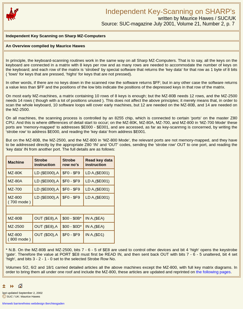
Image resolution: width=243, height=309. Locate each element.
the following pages (213, 272)
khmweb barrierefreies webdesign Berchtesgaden (33, 303)
